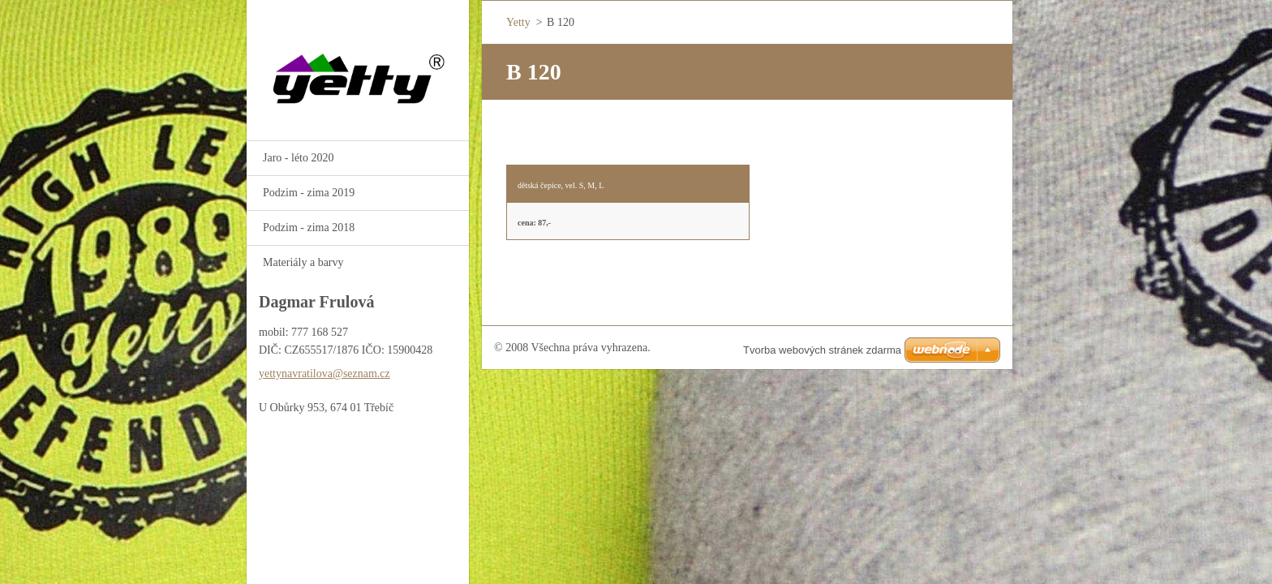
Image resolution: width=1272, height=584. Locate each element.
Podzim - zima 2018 (309, 227)
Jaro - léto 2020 (298, 158)
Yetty (518, 22)
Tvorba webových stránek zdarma (822, 350)
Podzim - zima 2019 (309, 193)
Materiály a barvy (303, 262)
